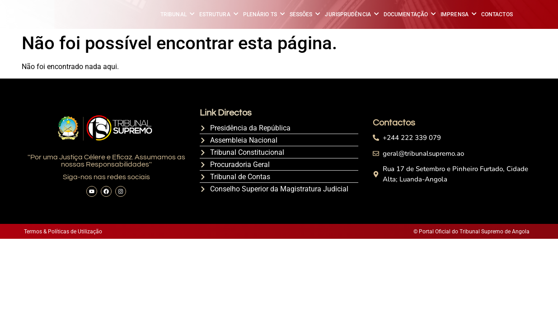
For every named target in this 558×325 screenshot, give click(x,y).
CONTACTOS (497, 14)
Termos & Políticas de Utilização (63, 231)
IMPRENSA (455, 14)
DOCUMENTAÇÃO (406, 14)
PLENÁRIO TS (260, 14)
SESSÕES (302, 14)
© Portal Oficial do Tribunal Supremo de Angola (471, 231)
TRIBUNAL (174, 14)
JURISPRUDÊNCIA (348, 14)
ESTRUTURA (215, 14)
